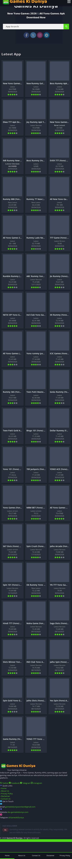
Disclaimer (5, 796)
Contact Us (5, 798)
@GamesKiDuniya (16, 817)
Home (3, 788)
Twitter (4, 783)
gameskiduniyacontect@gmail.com (20, 806)
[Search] (36, 26)
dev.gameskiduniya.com (17, 812)
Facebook (14, 783)
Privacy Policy (6, 793)
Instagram (36, 783)
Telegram (25, 783)
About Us (4, 791)
